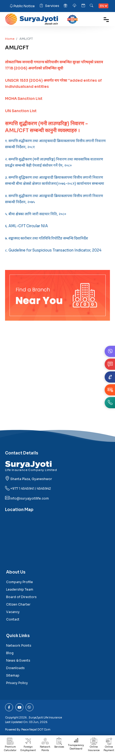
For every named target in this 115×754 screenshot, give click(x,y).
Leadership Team (19, 589)
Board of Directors (21, 597)
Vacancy (13, 612)
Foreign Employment (28, 746)
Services (49, 6)
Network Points (45, 746)
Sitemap (12, 675)
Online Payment (109, 746)
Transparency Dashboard (76, 745)
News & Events (18, 660)
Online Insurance (94, 746)
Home (9, 39)
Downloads (15, 668)
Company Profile (19, 582)
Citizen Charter (18, 604)
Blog (10, 653)
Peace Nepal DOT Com (35, 729)
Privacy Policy (17, 683)
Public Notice (24, 6)
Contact (12, 619)
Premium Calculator (10, 746)
